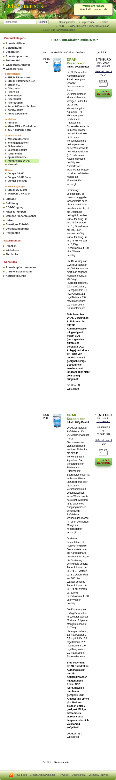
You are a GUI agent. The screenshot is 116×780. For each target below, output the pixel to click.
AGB (61, 26)
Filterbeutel (14, 99)
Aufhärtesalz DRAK (18, 160)
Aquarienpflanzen (17, 56)
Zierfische (12, 254)
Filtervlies (13, 91)
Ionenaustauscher (18, 142)
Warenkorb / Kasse (93, 6)
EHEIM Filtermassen (19, 77)
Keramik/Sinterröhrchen (21, 106)
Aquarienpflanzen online (21, 267)
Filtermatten (14, 95)
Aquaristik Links (16, 275)
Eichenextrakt (15, 146)
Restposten (13, 232)
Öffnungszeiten (67, 22)
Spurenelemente (16, 157)
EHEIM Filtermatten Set (20, 81)
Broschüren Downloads (42, 774)
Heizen (10, 220)
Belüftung (12, 203)
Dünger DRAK (15, 173)
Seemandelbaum (17, 150)
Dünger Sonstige (17, 180)
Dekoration (13, 51)
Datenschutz (79, 774)
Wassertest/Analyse (18, 64)
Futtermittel (13, 60)
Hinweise (64, 774)
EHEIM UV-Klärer (17, 190)
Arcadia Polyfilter (17, 113)
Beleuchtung (14, 47)
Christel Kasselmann (19, 271)
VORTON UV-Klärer (18, 193)
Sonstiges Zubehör (18, 224)
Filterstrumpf (15, 102)
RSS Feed (21, 774)
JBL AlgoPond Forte (19, 129)
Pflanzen (11, 245)
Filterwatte (13, 88)
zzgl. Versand (103, 66)
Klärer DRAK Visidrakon (21, 126)
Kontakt (104, 22)
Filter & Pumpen (16, 211)
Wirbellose (12, 250)
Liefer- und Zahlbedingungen (59, 30)
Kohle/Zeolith (15, 110)
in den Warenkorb (103, 92)
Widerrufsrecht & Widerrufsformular (89, 26)
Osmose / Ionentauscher (21, 215)
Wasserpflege (14, 68)
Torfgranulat (14, 153)
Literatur (11, 198)
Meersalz (12, 164)
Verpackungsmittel (17, 228)
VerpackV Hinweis (99, 774)
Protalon (12, 122)
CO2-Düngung (15, 207)
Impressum (88, 22)
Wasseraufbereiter (18, 139)
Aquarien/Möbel (15, 43)
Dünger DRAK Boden (19, 177)
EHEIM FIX (13, 84)
